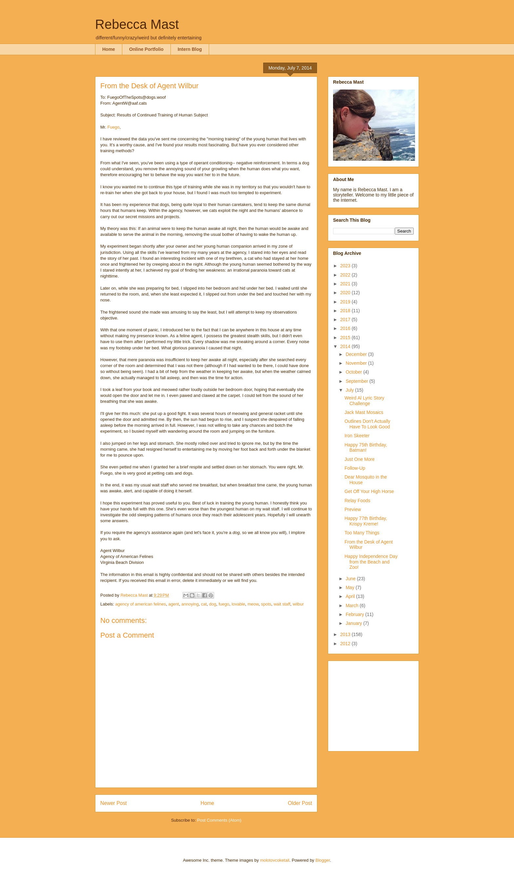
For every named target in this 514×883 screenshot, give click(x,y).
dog (212, 604)
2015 (346, 337)
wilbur (298, 604)
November (357, 363)
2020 (346, 292)
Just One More (360, 459)
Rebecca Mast (137, 24)
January (354, 623)
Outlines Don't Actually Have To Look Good (367, 424)
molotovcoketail (274, 860)
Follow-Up (355, 468)
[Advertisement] (374, 704)
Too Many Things (362, 532)
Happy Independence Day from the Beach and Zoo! (371, 562)
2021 (346, 283)
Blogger (322, 860)
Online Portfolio (146, 49)
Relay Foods (357, 500)
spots (266, 604)
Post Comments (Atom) (219, 820)
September (357, 381)
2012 (346, 643)
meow (253, 604)
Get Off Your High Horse (369, 491)
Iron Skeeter (357, 435)
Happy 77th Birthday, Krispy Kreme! (366, 521)
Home (108, 49)
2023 (346, 265)
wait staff (281, 604)
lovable (238, 604)
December (357, 354)
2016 (346, 328)
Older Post (300, 803)
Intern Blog (190, 49)
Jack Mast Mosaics (364, 412)
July (350, 390)
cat (204, 604)
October (354, 372)
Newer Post (113, 803)
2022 (346, 274)
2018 (346, 310)
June (351, 578)
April (351, 596)
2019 (346, 301)
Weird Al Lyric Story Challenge (364, 400)
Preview (353, 509)
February (355, 614)
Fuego (114, 127)
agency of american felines (140, 604)
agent (173, 604)
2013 (346, 634)
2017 (346, 319)
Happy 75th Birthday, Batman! (366, 447)
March (353, 605)
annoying (190, 604)
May (350, 587)
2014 (346, 346)
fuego (224, 604)
